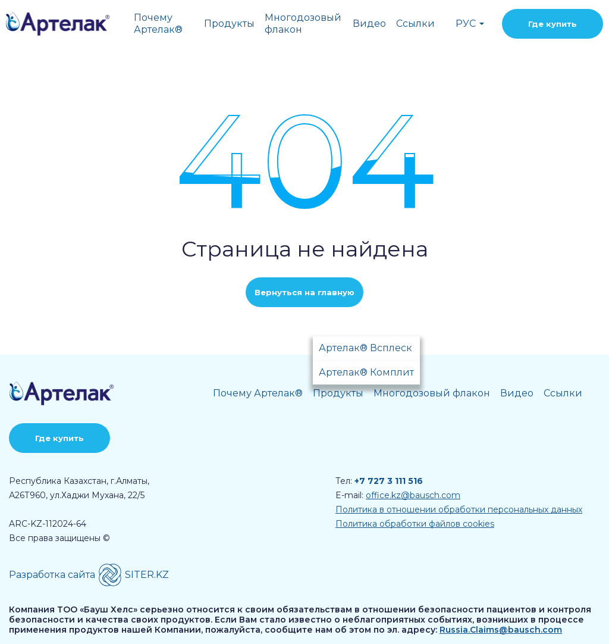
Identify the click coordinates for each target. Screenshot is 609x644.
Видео (369, 23)
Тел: (379, 481)
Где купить (552, 24)
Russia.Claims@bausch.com (501, 629)
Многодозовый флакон (303, 23)
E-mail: (397, 495)
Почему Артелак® (158, 23)
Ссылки (415, 23)
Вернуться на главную (304, 292)
